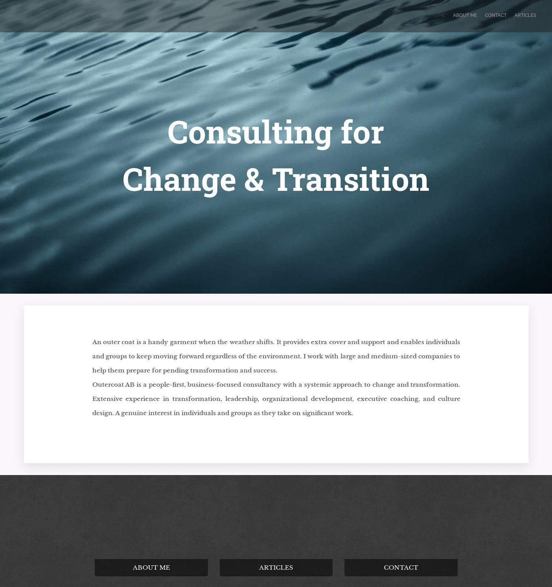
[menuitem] (513, 16)
